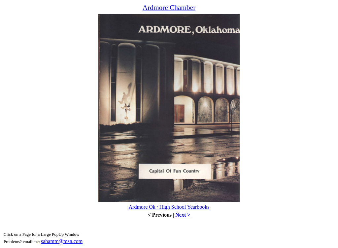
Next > (182, 215)
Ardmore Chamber (169, 8)
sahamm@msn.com (62, 241)
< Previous (160, 215)
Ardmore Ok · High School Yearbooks (169, 207)
